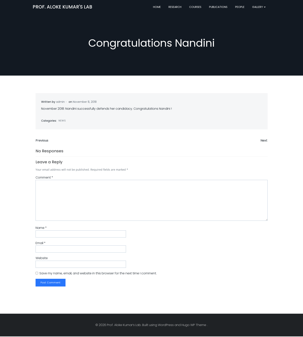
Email (40, 243)
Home (157, 7)
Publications (218, 7)
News (62, 120)
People (240, 7)
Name (41, 228)
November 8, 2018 (85, 102)
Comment (44, 178)
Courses (195, 7)
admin (60, 102)
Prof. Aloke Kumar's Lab (62, 6)
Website (41, 258)
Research (175, 7)
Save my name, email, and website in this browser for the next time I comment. (98, 274)
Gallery (259, 7)
